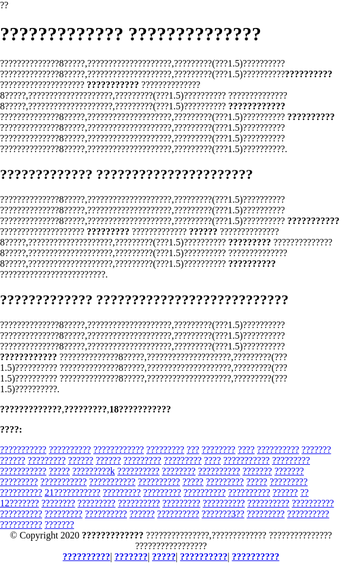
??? (192, 450)
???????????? (118, 450)
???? (246, 450)
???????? (219, 450)
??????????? (23, 450)
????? (59, 471)
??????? (316, 450)
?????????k (93, 471)
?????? (13, 460)
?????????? (70, 450)
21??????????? (72, 492)
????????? (165, 450)
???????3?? (223, 514)
